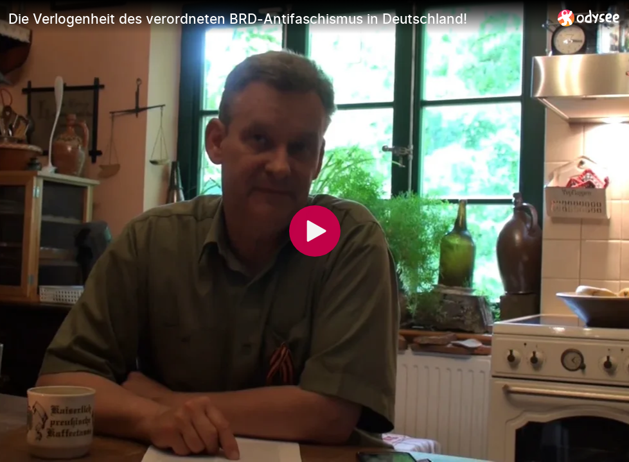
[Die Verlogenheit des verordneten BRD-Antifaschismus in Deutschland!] (278, 18)
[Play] (315, 231)
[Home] (589, 17)
